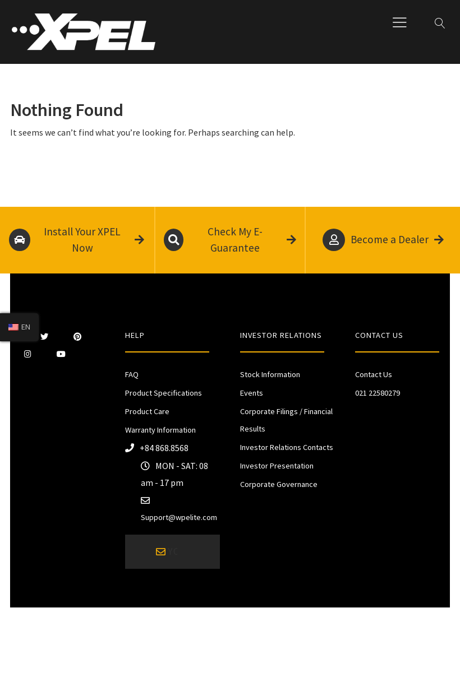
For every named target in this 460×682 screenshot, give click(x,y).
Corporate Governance (279, 484)
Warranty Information (160, 430)
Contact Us (373, 374)
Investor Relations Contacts (286, 447)
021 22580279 (377, 393)
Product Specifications (163, 393)
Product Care (147, 411)
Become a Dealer (383, 240)
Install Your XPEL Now (76, 240)
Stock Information (270, 374)
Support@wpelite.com (179, 517)
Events (251, 393)
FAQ (132, 374)
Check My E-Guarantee (230, 240)
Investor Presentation (277, 466)
